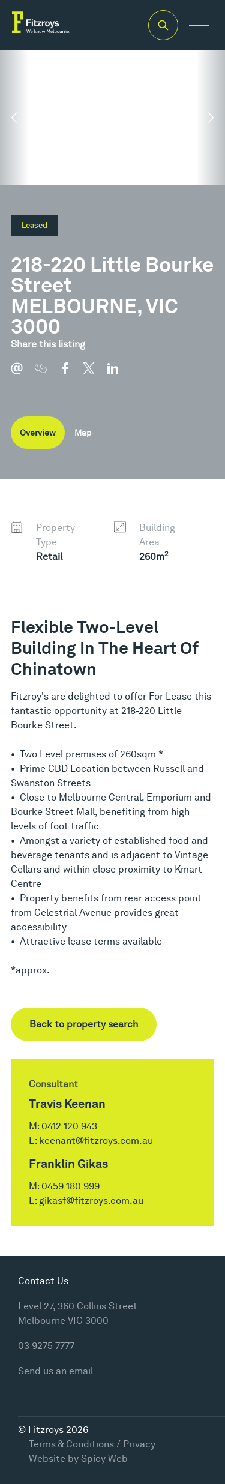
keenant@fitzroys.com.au (96, 1140)
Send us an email (55, 1371)
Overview (38, 432)
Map (82, 432)
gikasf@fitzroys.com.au (91, 1200)
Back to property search (83, 1024)
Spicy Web (104, 1458)
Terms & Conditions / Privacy (92, 1444)
